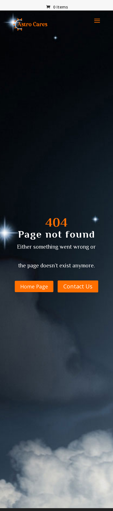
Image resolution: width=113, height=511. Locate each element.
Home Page (34, 286)
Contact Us (78, 286)
